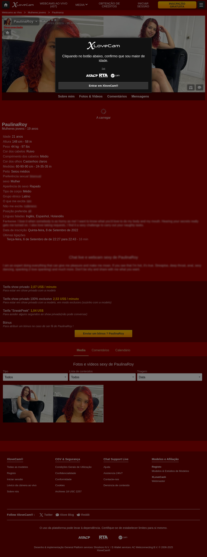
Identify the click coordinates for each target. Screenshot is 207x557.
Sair (103, 69)
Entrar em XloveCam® (103, 85)
